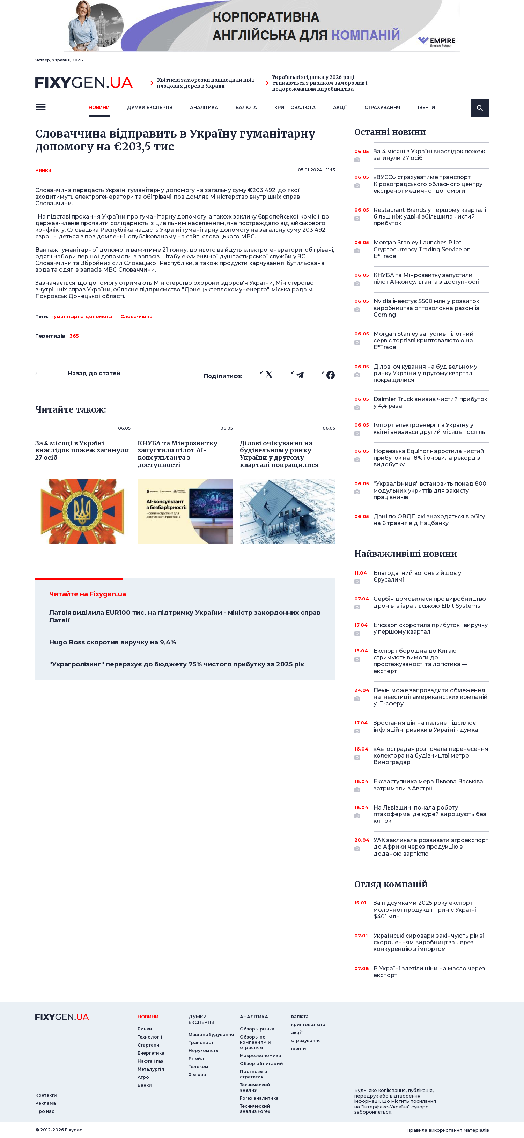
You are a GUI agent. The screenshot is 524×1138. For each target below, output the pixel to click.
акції (340, 107)
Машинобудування (211, 1034)
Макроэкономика (260, 1055)
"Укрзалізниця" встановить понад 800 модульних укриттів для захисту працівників (430, 490)
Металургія (151, 1069)
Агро (143, 1077)
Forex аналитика (259, 1098)
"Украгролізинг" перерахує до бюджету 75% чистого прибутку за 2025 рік (176, 664)
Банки (145, 1085)
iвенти (426, 107)
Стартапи (149, 1045)
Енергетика (151, 1053)
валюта (246, 107)
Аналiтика (204, 107)
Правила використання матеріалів (447, 1130)
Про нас (44, 1111)
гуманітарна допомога (81, 316)
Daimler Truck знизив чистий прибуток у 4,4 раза (430, 403)
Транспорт (201, 1042)
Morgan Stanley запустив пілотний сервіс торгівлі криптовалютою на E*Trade (424, 340)
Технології (150, 1037)
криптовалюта (295, 107)
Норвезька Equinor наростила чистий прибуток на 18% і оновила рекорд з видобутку (429, 458)
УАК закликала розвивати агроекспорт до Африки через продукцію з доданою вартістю (431, 847)
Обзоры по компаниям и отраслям (255, 1042)
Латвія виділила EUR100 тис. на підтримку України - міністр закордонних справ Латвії (184, 616)
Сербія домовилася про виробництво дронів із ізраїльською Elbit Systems (430, 603)
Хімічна (197, 1074)
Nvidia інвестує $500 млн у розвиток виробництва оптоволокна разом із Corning (426, 308)
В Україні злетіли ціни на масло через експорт (429, 971)
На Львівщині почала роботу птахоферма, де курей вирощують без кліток (430, 814)
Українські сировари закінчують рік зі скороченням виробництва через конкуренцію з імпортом (429, 942)
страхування (382, 107)
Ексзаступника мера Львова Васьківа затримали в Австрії (428, 785)
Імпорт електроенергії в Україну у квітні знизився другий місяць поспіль (429, 429)
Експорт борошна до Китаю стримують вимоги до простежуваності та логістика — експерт (422, 661)
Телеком (198, 1066)
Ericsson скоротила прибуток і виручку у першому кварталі (431, 629)
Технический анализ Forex (255, 1108)
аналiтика (254, 1016)
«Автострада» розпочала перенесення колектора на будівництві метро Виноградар (431, 756)
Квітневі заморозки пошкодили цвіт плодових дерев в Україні (202, 83)
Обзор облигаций (261, 1063)
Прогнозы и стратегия (253, 1074)
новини (99, 107)
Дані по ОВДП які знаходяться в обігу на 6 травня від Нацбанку (429, 519)
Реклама (45, 1103)
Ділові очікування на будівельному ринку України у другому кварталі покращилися (425, 373)
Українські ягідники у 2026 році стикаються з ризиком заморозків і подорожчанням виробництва (316, 83)
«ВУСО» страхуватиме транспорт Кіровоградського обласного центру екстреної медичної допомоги (428, 184)
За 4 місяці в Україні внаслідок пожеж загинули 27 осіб (429, 155)
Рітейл (196, 1058)
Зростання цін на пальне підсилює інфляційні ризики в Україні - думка (426, 726)
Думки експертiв (149, 107)
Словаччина (136, 316)
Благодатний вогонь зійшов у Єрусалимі (422, 577)
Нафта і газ (150, 1061)
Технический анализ (255, 1087)
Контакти (46, 1095)
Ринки (43, 170)
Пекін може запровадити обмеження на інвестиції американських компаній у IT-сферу (431, 697)
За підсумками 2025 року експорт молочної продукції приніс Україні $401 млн (425, 909)
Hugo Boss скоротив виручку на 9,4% (112, 642)
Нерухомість (203, 1050)
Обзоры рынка (257, 1029)
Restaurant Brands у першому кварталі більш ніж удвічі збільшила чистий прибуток (430, 217)
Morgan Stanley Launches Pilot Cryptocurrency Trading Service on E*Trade (422, 249)
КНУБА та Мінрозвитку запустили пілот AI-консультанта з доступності (426, 279)
